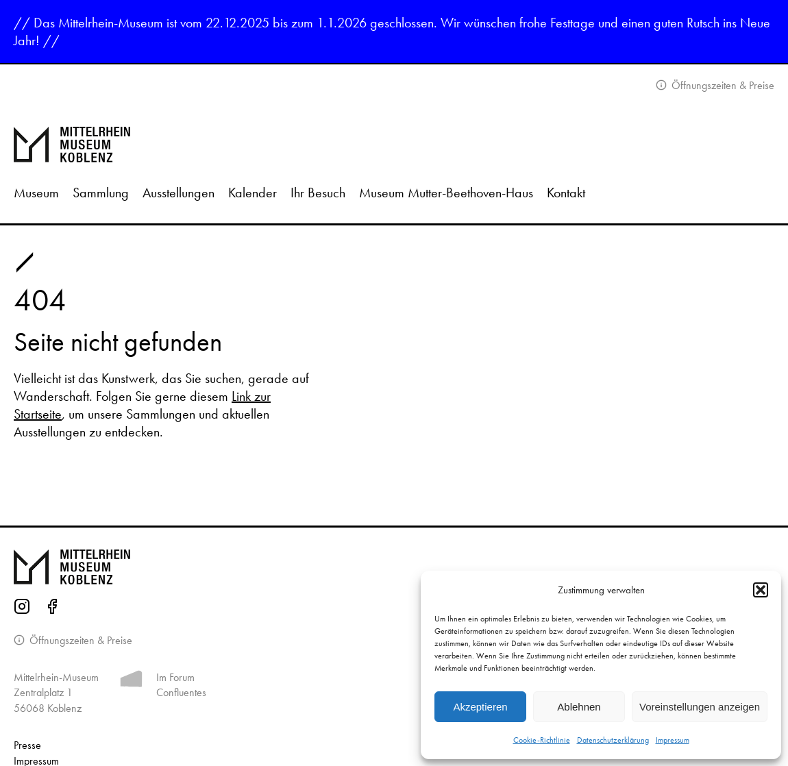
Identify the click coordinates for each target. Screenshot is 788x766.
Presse (27, 745)
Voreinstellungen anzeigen (699, 707)
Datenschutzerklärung (613, 739)
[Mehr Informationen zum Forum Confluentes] (131, 681)
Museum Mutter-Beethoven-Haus (446, 192)
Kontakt (566, 192)
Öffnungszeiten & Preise (721, 85)
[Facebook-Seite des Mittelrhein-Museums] (52, 608)
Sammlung (101, 192)
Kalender (252, 192)
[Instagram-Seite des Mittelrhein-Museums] (22, 608)
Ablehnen (578, 707)
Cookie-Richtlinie (541, 739)
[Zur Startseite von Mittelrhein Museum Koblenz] (394, 567)
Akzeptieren (480, 707)
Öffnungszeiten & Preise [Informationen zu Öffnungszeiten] (79, 640)
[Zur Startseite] (394, 144)
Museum (36, 192)
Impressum (672, 739)
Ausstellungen (178, 192)
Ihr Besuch (318, 192)
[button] (760, 590)
